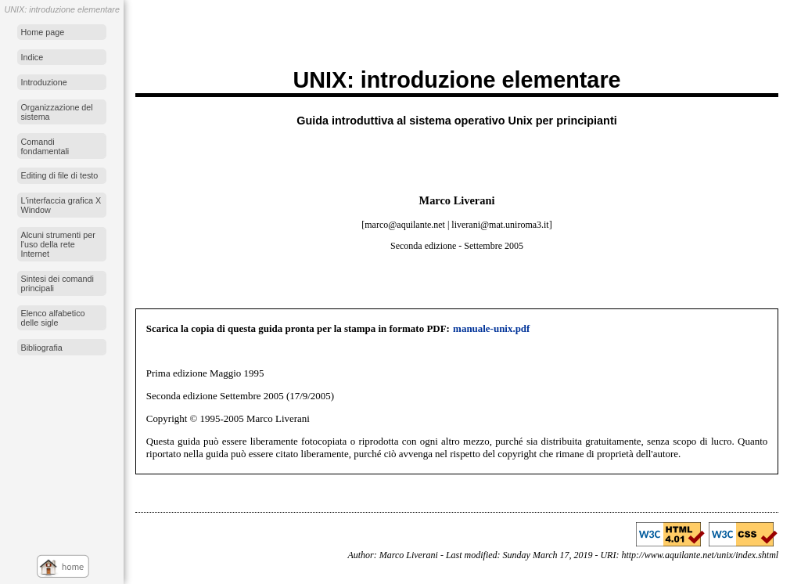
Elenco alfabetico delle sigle (52, 317)
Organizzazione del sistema (56, 112)
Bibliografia (41, 347)
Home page (42, 32)
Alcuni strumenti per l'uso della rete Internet (57, 244)
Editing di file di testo (59, 175)
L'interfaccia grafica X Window (60, 205)
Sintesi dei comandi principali (57, 283)
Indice (31, 57)
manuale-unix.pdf (491, 328)
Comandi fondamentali (44, 146)
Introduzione (43, 82)
